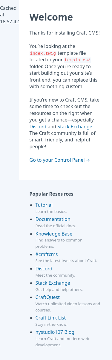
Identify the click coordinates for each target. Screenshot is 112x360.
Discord (38, 126)
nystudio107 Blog (55, 332)
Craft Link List (51, 317)
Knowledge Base (54, 233)
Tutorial (44, 205)
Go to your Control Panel (57, 160)
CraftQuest (48, 297)
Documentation (53, 219)
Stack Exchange (75, 126)
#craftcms (47, 254)
